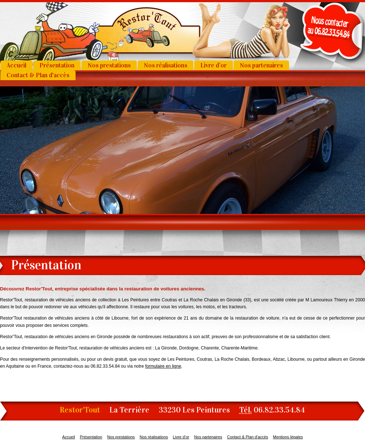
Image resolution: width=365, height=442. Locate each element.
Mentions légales (288, 437)
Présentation (56, 65)
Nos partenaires (261, 65)
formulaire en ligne (163, 366)
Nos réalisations (165, 65)
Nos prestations (109, 65)
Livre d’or (213, 65)
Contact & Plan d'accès (38, 75)
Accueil (16, 65)
